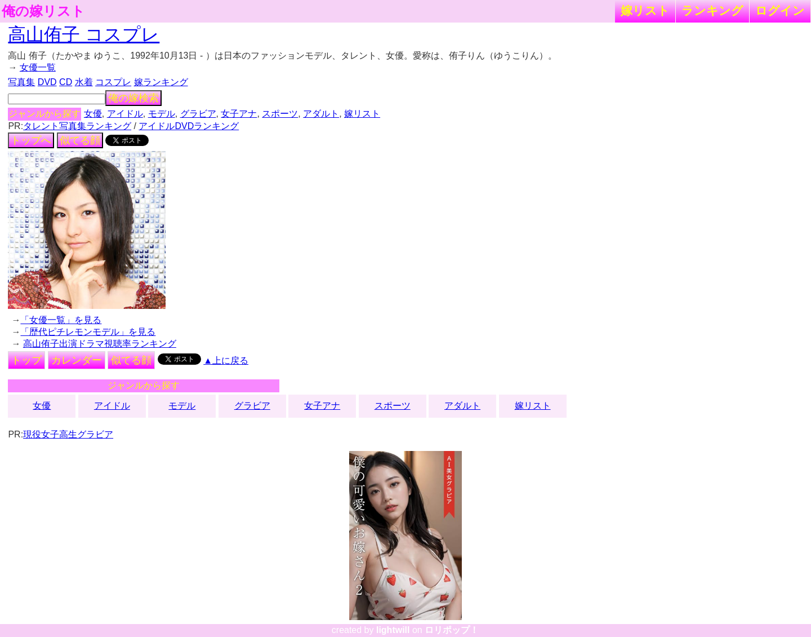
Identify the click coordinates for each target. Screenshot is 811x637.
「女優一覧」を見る (60, 320)
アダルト (321, 113)
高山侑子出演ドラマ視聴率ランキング (99, 343)
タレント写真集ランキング (77, 126)
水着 (84, 82)
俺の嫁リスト (43, 11)
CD (65, 82)
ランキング (712, 10)
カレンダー (76, 360)
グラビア (198, 113)
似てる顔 (80, 140)
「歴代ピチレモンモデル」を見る (87, 332)
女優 (93, 113)
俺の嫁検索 (133, 98)
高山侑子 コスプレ (83, 34)
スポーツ (280, 113)
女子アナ (239, 113)
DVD (47, 82)
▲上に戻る (225, 360)
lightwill (393, 630)
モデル (161, 113)
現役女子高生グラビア (68, 434)
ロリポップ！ (452, 630)
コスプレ (113, 82)
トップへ (31, 140)
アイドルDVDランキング (189, 126)
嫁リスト (645, 10)
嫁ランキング (161, 82)
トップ (26, 360)
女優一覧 (38, 67)
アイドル (125, 113)
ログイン (780, 10)
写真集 (21, 82)
